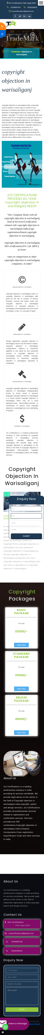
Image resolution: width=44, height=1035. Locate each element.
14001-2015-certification (25, 867)
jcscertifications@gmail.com (23, 11)
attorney (3, 861)
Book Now (21, 645)
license (3, 864)
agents (10, 861)
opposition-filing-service (10, 858)
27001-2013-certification (25, 870)
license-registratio (13, 864)
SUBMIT (26, 536)
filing (37, 858)
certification (26, 864)
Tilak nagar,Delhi (22, 925)
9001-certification (7, 867)
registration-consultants (26, 856)
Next (41, 45)
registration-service (8, 856)
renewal (26, 861)
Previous (2, 45)
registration (18, 861)
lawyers (31, 858)
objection (24, 858)
